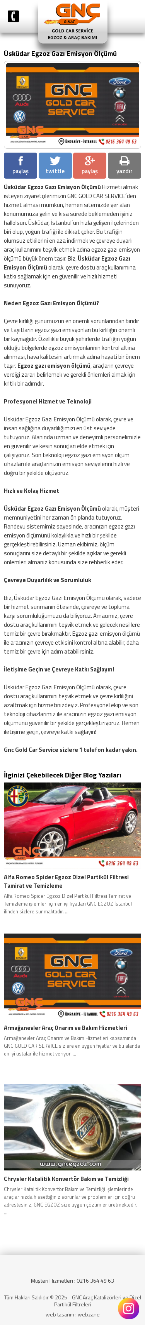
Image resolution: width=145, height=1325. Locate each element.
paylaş (20, 166)
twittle (55, 166)
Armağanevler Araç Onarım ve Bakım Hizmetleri (65, 1028)
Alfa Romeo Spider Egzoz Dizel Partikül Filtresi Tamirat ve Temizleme (66, 881)
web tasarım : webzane (73, 1314)
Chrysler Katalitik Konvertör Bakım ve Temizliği (66, 1179)
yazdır (124, 166)
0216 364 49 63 (95, 1280)
